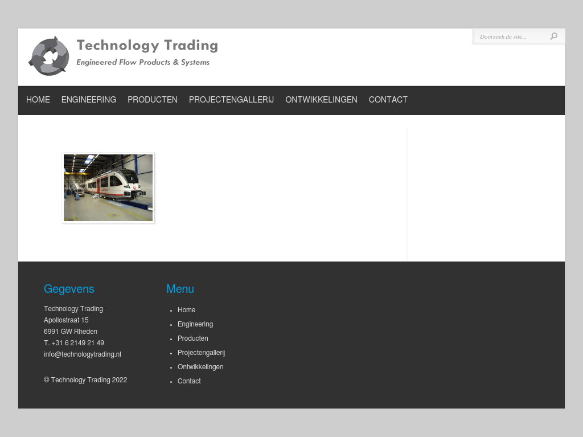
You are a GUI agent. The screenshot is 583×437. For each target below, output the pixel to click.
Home (38, 100)
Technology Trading (123, 57)
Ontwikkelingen (321, 100)
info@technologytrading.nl (82, 354)
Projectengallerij (231, 100)
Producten (153, 100)
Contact (388, 100)
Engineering (88, 100)
